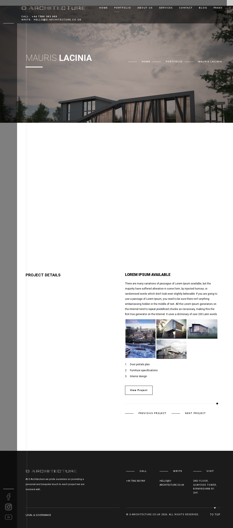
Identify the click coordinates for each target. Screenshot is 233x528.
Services (166, 7)
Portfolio (122, 7)
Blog (203, 7)
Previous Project (152, 413)
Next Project (195, 413)
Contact (185, 7)
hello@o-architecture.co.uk (58, 19)
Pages (218, 7)
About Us (145, 7)
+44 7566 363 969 (44, 16)
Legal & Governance (38, 515)
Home (103, 7)
